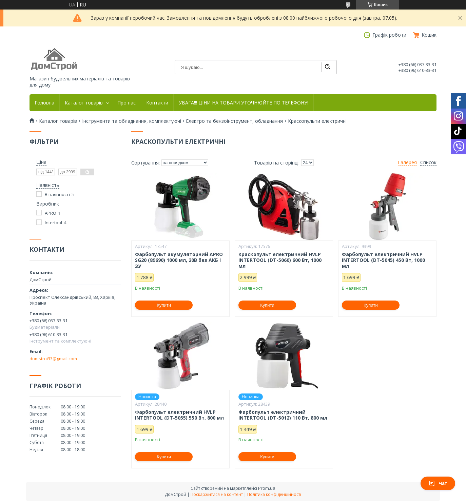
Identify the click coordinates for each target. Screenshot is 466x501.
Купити (164, 305)
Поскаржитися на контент (217, 494)
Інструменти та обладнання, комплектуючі (131, 121)
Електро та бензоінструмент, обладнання (234, 121)
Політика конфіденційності (274, 494)
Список (428, 162)
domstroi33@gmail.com (53, 358)
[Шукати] (327, 67)
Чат (438, 483)
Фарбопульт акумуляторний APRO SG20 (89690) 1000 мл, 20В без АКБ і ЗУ (179, 260)
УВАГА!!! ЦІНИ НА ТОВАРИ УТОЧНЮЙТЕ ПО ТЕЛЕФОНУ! (243, 103)
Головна (44, 103)
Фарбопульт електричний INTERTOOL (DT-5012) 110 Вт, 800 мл (282, 415)
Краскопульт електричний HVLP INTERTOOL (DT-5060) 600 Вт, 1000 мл (280, 260)
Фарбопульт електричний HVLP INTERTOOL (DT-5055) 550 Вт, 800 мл (179, 415)
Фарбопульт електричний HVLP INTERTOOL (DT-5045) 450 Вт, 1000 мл (383, 260)
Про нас (126, 103)
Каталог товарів (84, 103)
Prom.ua (266, 488)
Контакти (157, 103)
